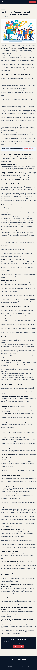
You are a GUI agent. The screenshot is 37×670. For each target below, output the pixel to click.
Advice (9, 6)
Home (2, 6)
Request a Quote (18, 646)
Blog (5, 6)
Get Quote (32, 1)
